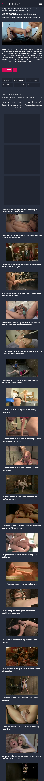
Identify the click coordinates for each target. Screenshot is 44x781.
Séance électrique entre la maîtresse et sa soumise (22, 105)
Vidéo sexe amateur (8, 8)
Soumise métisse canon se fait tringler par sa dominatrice (22, 98)
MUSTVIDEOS (11, 3)
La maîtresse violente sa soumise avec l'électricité (21, 102)
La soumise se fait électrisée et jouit (16, 94)
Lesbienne (20, 8)
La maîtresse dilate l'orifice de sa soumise (18, 108)
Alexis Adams (19, 80)
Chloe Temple (32, 80)
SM (15, 70)
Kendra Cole (20, 85)
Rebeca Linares (34, 85)
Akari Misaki (7, 85)
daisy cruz (7, 80)
